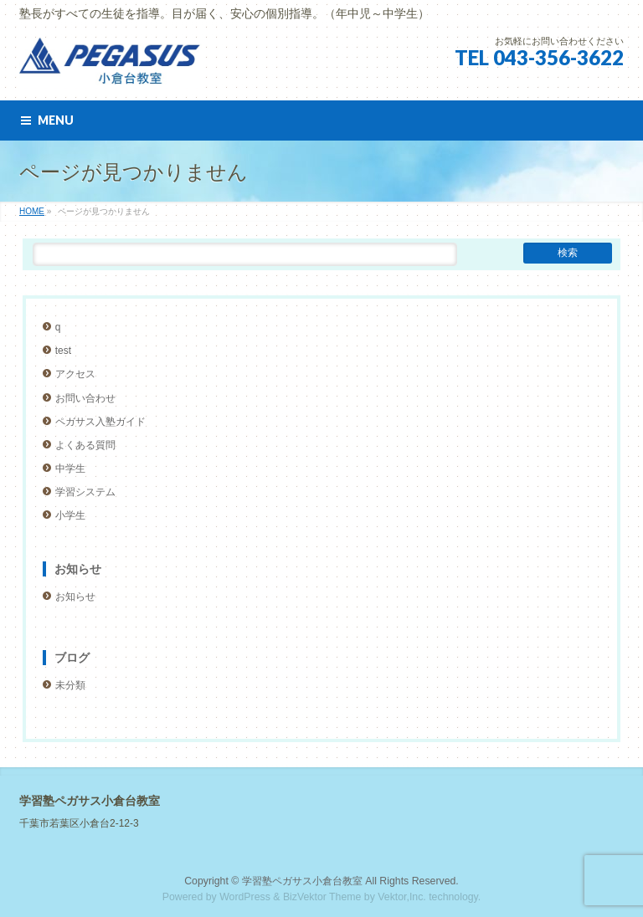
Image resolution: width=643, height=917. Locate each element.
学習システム (85, 492)
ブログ (72, 657)
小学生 (70, 515)
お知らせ (77, 569)
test (63, 350)
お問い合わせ (85, 398)
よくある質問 (85, 445)
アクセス (75, 374)
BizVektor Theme (322, 897)
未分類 (70, 685)
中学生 (70, 468)
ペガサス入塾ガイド (100, 422)
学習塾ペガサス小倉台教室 (302, 881)
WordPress (244, 897)
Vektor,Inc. (402, 897)
